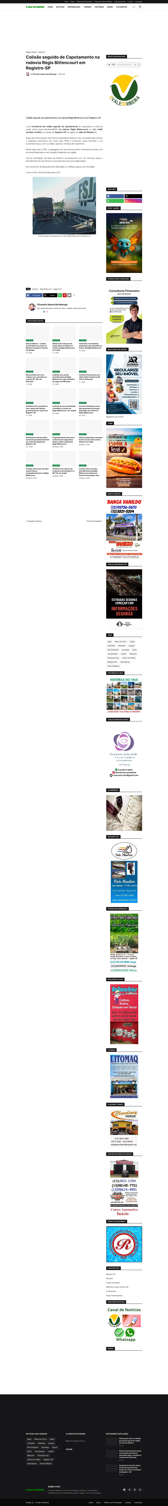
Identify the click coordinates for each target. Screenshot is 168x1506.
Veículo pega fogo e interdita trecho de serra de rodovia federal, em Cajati (90, 439)
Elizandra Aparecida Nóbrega (52, 304)
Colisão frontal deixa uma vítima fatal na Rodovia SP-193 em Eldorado (90, 377)
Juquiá (123, 654)
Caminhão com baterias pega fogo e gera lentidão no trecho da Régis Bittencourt (90, 346)
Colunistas (138, 2)
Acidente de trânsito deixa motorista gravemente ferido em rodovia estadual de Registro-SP (37, 440)
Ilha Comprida (113, 650)
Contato (130, 2)
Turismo (87, 7)
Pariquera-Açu (113, 658)
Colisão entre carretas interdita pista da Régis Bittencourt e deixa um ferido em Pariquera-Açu (89, 472)
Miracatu (133, 654)
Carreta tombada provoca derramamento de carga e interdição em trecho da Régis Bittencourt (89, 409)
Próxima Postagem (94, 521)
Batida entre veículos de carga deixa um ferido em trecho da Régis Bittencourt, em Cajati (63, 347)
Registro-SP (57, 289)
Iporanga (125, 650)
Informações (74, 7)
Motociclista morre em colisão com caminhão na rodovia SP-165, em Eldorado (36, 378)
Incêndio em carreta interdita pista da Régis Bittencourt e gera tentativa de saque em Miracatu (63, 378)
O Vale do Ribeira (42, 1502)
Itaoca (54, 1447)
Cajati (132, 642)
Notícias (60, 7)
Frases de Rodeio (113, 1283)
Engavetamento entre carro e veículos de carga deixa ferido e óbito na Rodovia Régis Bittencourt (63, 440)
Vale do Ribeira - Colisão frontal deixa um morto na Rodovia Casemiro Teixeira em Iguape (37, 347)
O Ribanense (111, 1291)
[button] (134, 7)
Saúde (110, 7)
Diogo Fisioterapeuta (114, 1295)
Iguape (131, 646)
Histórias (99, 7)
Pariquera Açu (43, 1455)
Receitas (109, 1278)
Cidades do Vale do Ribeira (103, 2)
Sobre (72, 2)
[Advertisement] (84, 31)
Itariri (134, 650)
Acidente (41, 52)
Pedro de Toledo (128, 658)
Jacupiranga (112, 654)
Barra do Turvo (121, 642)
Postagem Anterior (34, 521)
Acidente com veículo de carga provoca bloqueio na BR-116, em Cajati (63, 471)
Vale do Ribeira (113, 666)
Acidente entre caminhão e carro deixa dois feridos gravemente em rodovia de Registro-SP (37, 409)
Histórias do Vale (119, 2)
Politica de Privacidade (84, 2)
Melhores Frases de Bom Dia (117, 1287)
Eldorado (121, 646)
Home (66, 2)
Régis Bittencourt (45, 289)
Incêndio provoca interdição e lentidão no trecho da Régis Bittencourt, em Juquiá (64, 408)
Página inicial (31, 52)
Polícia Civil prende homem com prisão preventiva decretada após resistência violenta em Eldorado (130, 1454)
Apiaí (109, 642)
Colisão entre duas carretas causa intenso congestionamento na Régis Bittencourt (37, 472)
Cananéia (111, 646)
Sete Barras (125, 662)
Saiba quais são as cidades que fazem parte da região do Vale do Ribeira (130, 1440)
